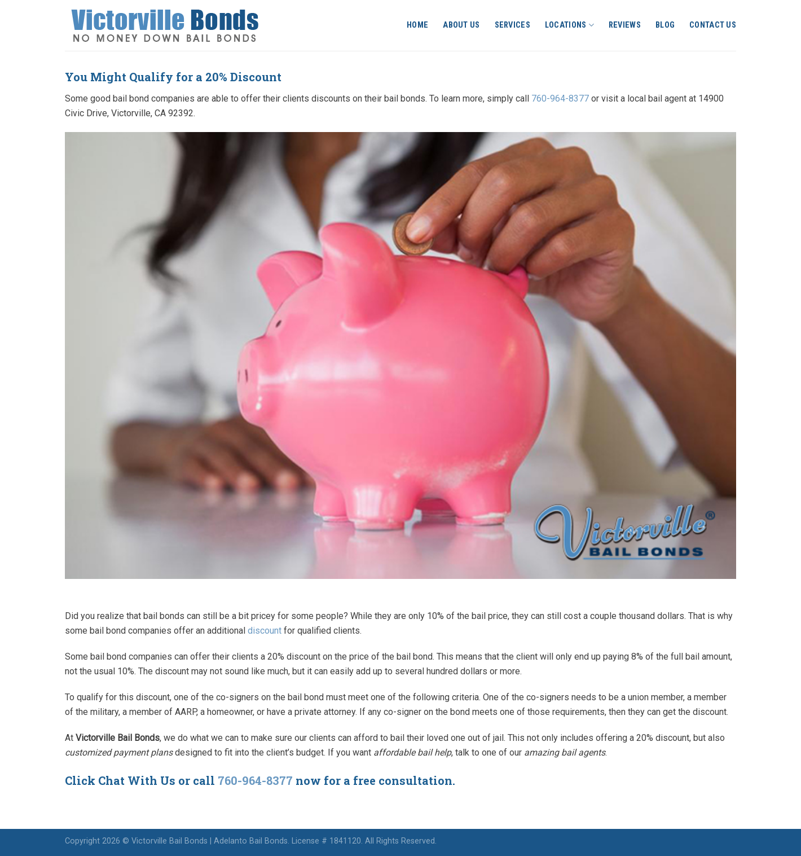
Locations (569, 25)
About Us (461, 25)
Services (512, 25)
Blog (665, 25)
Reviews (625, 25)
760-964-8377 (560, 98)
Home (417, 25)
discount (264, 630)
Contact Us (712, 25)
